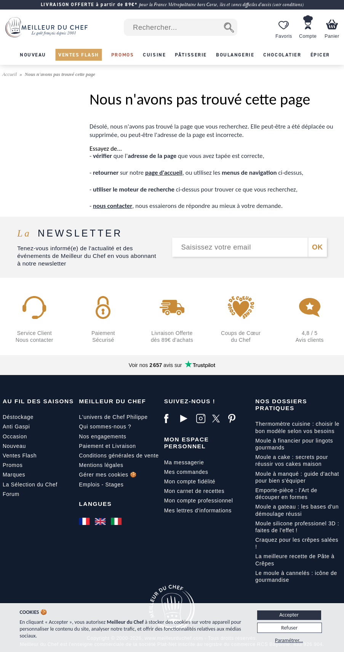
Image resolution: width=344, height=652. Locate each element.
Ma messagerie (184, 462)
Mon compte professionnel (198, 500)
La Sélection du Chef (30, 484)
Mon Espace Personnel (186, 442)
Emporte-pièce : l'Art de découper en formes (286, 493)
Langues (95, 504)
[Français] (85, 521)
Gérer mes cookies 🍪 (108, 475)
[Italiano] (117, 521)
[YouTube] (186, 418)
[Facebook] (170, 418)
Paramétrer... (289, 640)
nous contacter (112, 206)
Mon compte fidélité (190, 481)
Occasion (15, 436)
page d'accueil (163, 173)
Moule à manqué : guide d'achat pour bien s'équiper (297, 477)
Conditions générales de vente (118, 455)
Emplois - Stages (101, 484)
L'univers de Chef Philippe (113, 417)
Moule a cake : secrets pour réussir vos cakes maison (291, 460)
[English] (101, 521)
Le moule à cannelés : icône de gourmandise (296, 576)
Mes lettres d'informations (198, 510)
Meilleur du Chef (112, 401)
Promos (12, 465)
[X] (218, 418)
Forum (11, 494)
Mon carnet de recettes (194, 491)
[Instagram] (202, 418)
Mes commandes (186, 472)
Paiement (91, 446)
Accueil (10, 74)
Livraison (124, 446)
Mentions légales (101, 465)
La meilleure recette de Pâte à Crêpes (294, 559)
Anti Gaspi (16, 426)
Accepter (289, 615)
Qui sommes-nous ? (105, 426)
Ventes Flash (20, 455)
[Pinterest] (234, 418)
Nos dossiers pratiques (281, 404)
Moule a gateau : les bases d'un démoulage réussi (297, 510)
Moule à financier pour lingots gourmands (294, 444)
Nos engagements (102, 436)
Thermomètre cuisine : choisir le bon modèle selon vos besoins (297, 427)
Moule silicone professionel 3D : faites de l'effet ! (297, 526)
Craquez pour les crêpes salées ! (296, 543)
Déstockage (18, 417)
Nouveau (14, 446)
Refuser (289, 628)
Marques (14, 475)
